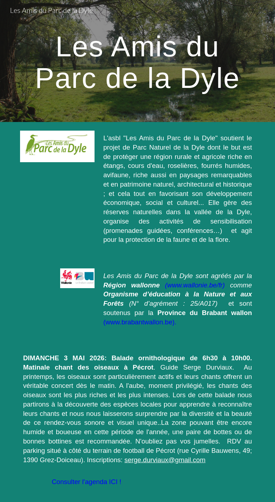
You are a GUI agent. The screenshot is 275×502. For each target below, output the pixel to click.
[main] (137, 61)
